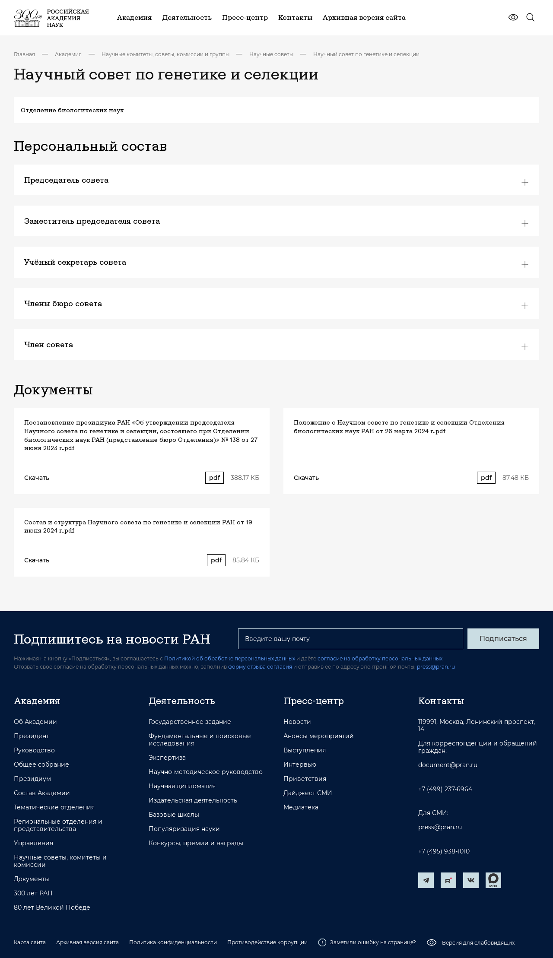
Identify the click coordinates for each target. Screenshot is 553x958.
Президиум (32, 779)
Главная (24, 54)
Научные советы (271, 54)
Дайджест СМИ (307, 793)
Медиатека (300, 807)
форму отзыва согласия (260, 666)
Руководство (34, 750)
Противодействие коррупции (267, 942)
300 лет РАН (33, 893)
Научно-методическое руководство (206, 772)
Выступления (304, 750)
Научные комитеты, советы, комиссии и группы (165, 54)
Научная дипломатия (182, 786)
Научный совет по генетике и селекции (366, 54)
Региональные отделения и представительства (58, 825)
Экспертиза (167, 757)
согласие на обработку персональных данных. (381, 658)
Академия (68, 54)
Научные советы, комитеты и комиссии (60, 861)
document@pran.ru (447, 765)
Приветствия (304, 779)
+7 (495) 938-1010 (444, 851)
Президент (31, 736)
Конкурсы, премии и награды (196, 843)
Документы (32, 879)
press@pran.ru (436, 666)
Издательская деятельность (193, 800)
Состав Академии (42, 793)
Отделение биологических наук (72, 110)
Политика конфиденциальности (173, 942)
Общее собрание (41, 764)
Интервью (299, 764)
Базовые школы (174, 814)
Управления (33, 843)
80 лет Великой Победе (52, 907)
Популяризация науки (184, 829)
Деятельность (182, 700)
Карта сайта (30, 942)
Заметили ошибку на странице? (367, 942)
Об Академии (35, 722)
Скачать (36, 478)
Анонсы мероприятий (318, 736)
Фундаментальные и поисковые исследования (200, 740)
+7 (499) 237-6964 (445, 789)
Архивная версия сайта (87, 942)
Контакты (441, 700)
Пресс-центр (313, 700)
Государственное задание (190, 722)
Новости (297, 722)
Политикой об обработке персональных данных (229, 658)
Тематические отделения (54, 807)
